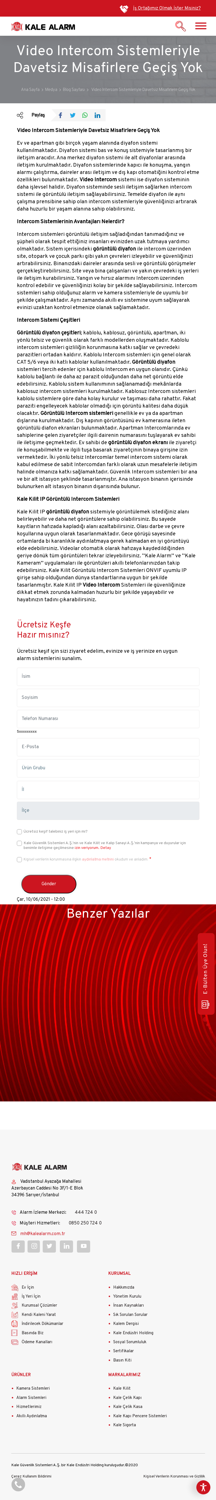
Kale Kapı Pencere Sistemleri (140, 1416)
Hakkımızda (123, 1287)
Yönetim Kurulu (127, 1296)
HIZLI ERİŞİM (24, 1274)
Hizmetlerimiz (29, 1407)
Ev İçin (28, 1287)
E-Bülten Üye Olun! (205, 976)
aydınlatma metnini (98, 859)
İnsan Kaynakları (128, 1305)
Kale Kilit (122, 1388)
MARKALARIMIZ (124, 1375)
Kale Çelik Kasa (127, 1407)
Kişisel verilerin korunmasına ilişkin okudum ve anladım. (86, 859)
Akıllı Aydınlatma (31, 1416)
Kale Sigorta (124, 1425)
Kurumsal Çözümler (39, 1305)
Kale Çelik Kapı (127, 1398)
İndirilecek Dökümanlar (42, 1324)
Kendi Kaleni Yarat (39, 1315)
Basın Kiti (122, 1360)
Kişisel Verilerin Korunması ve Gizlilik (174, 1476)
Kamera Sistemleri (33, 1388)
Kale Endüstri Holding (133, 1333)
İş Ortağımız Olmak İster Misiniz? (167, 8)
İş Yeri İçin (31, 1296)
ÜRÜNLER (21, 1375)
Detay (105, 848)
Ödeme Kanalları (37, 1342)
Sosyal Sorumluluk (129, 1342)
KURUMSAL (119, 1274)
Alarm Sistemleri (31, 1398)
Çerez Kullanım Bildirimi (31, 1476)
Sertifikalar (123, 1351)
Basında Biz (33, 1333)
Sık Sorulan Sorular (130, 1315)
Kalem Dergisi (126, 1324)
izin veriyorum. (87, 848)
